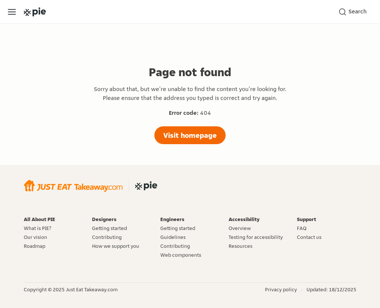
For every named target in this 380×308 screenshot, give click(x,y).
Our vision (35, 237)
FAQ (302, 228)
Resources (240, 246)
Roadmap (34, 246)
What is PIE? (37, 228)
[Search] (355, 12)
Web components (180, 255)
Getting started (109, 228)
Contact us (309, 237)
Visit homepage (190, 135)
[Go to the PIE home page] (35, 11)
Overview (240, 228)
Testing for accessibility (256, 237)
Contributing (107, 237)
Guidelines (173, 237)
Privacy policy (281, 289)
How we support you (115, 246)
